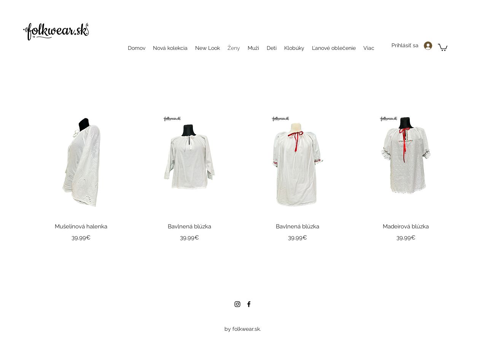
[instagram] (237, 304)
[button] (442, 47)
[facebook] (249, 304)
